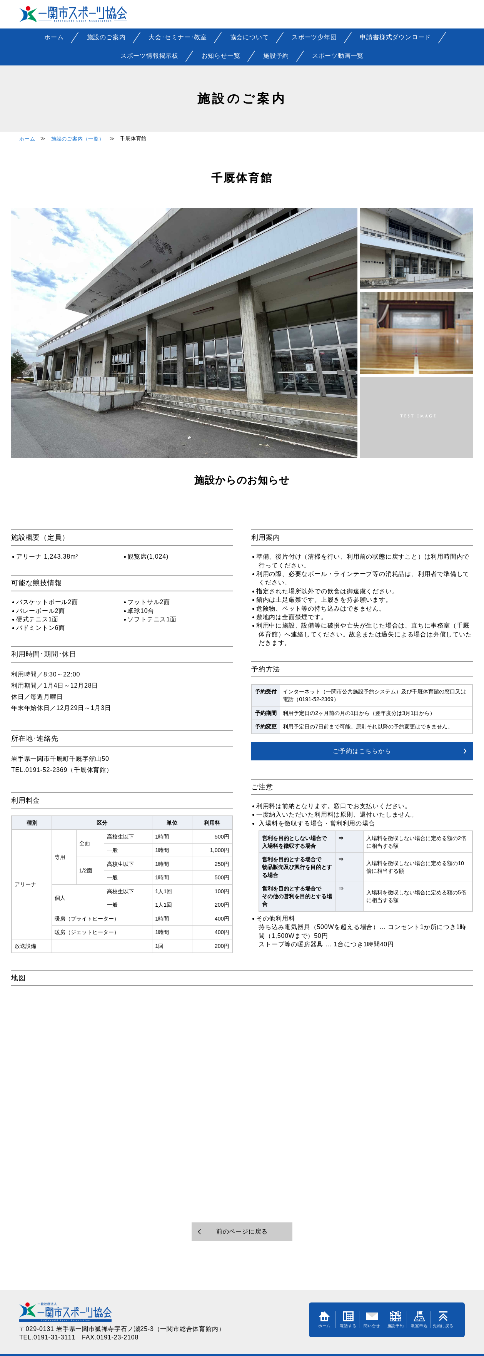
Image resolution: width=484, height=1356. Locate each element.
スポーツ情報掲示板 (149, 55)
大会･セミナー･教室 (178, 37)
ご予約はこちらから (362, 751)
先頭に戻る (443, 1319)
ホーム (53, 37)
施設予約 (276, 55)
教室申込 (419, 1319)
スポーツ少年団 (314, 37)
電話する (348, 1319)
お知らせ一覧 (221, 55)
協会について (249, 37)
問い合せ (372, 1319)
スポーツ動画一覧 (338, 55)
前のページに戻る (242, 1231)
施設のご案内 (106, 37)
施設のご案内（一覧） (77, 139)
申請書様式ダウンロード (395, 37)
